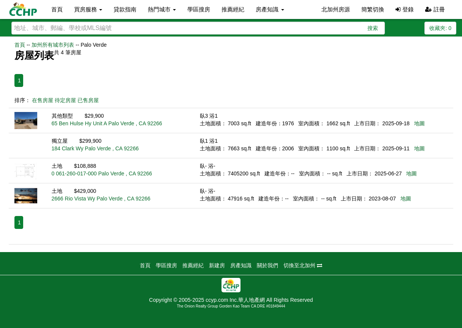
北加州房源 (335, 9)
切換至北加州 (302, 265)
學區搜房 (198, 9)
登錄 (404, 9)
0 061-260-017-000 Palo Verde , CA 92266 (102, 173)
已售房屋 (88, 100)
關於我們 (267, 265)
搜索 (372, 28)
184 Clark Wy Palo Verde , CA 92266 (95, 148)
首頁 (57, 9)
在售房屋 (42, 100)
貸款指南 (125, 9)
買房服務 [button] (88, 9)
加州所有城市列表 (53, 45)
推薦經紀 (233, 9)
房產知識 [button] (270, 9)
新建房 (217, 265)
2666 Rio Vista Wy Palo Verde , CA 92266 (101, 199)
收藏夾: (440, 28)
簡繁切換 (372, 9)
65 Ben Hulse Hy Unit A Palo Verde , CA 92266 (107, 123)
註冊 (435, 9)
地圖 (419, 123)
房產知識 (241, 265)
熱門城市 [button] (162, 9)
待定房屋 (65, 100)
